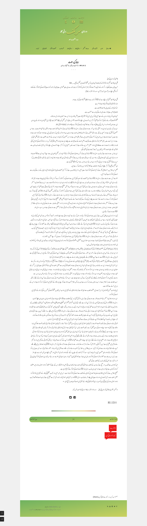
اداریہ (101, 48)
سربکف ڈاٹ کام (39, 510)
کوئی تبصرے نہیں (64, 65)
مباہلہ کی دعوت (73, 62)
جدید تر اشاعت (33, 419)
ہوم (73, 419)
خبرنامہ (37, 48)
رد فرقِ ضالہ (69, 48)
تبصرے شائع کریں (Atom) (100, 497)
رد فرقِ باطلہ (77, 48)
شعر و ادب (61, 48)
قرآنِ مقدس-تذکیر (73, 65)
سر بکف (73, 31)
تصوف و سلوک (53, 48)
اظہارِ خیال (44, 48)
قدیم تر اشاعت (113, 419)
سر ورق (108, 48)
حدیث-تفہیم (86, 48)
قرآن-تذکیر (94, 48)
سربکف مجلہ (47, 507)
